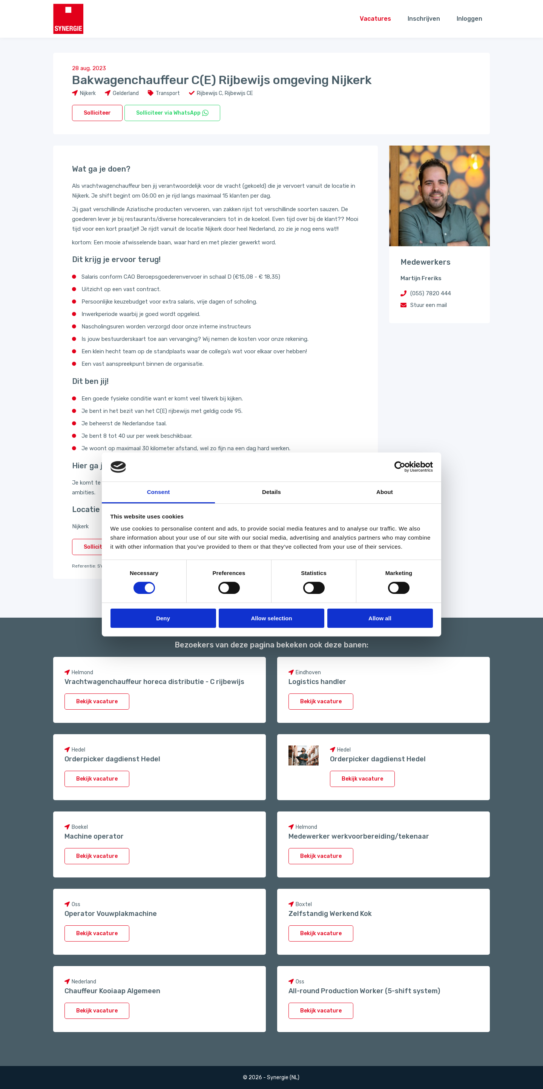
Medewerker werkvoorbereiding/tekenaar (358, 836)
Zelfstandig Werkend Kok (330, 914)
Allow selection (271, 618)
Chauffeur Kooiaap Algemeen (112, 991)
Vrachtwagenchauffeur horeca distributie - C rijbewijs (154, 682)
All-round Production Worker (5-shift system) (364, 991)
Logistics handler (317, 682)
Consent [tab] (158, 492)
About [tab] (384, 492)
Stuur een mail (428, 305)
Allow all (379, 618)
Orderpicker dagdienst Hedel (112, 759)
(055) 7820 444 (430, 293)
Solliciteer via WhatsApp (172, 113)
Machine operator (94, 836)
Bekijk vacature (97, 701)
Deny (163, 618)
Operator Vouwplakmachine (110, 914)
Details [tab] (271, 492)
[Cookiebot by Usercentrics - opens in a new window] (400, 466)
